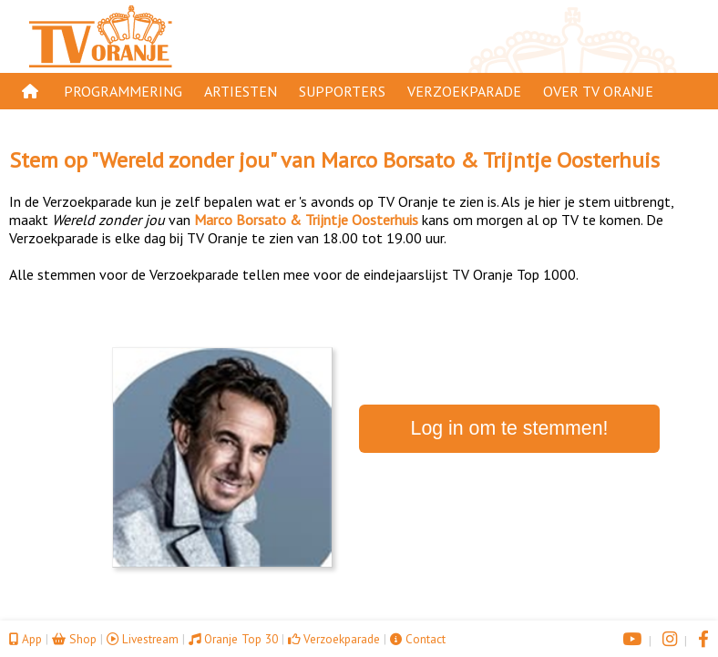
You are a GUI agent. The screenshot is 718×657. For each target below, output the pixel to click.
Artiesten (240, 91)
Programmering (123, 91)
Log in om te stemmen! (510, 428)
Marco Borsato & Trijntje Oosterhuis (490, 160)
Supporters (342, 91)
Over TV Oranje (598, 91)
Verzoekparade (464, 91)
